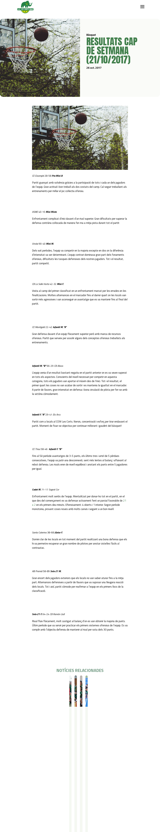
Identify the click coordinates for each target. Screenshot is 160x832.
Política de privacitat (59, 807)
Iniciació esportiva (39, 784)
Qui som (20, 780)
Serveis (79, 780)
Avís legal (54, 811)
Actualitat (21, 807)
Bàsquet (24, 681)
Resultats (34, 681)
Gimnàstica (36, 796)
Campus (59, 780)
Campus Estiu (61, 784)
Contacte (37, 807)
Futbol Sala (36, 788)
